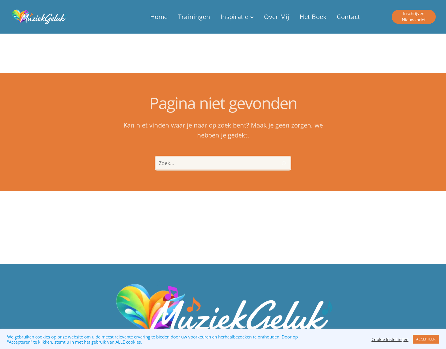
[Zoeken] (284, 163)
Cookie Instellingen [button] (389, 339)
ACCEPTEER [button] (425, 339)
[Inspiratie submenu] (237, 16)
